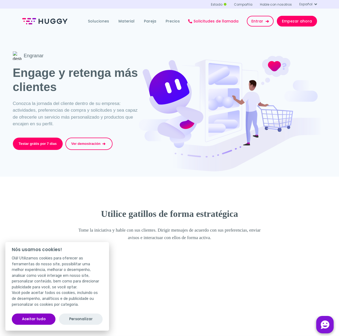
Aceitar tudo (34, 319)
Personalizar (81, 319)
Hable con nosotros (276, 4)
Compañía (243, 4)
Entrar (260, 21)
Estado (216, 4)
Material (126, 21)
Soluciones (98, 21)
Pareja (150, 21)
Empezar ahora (297, 21)
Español (305, 4)
